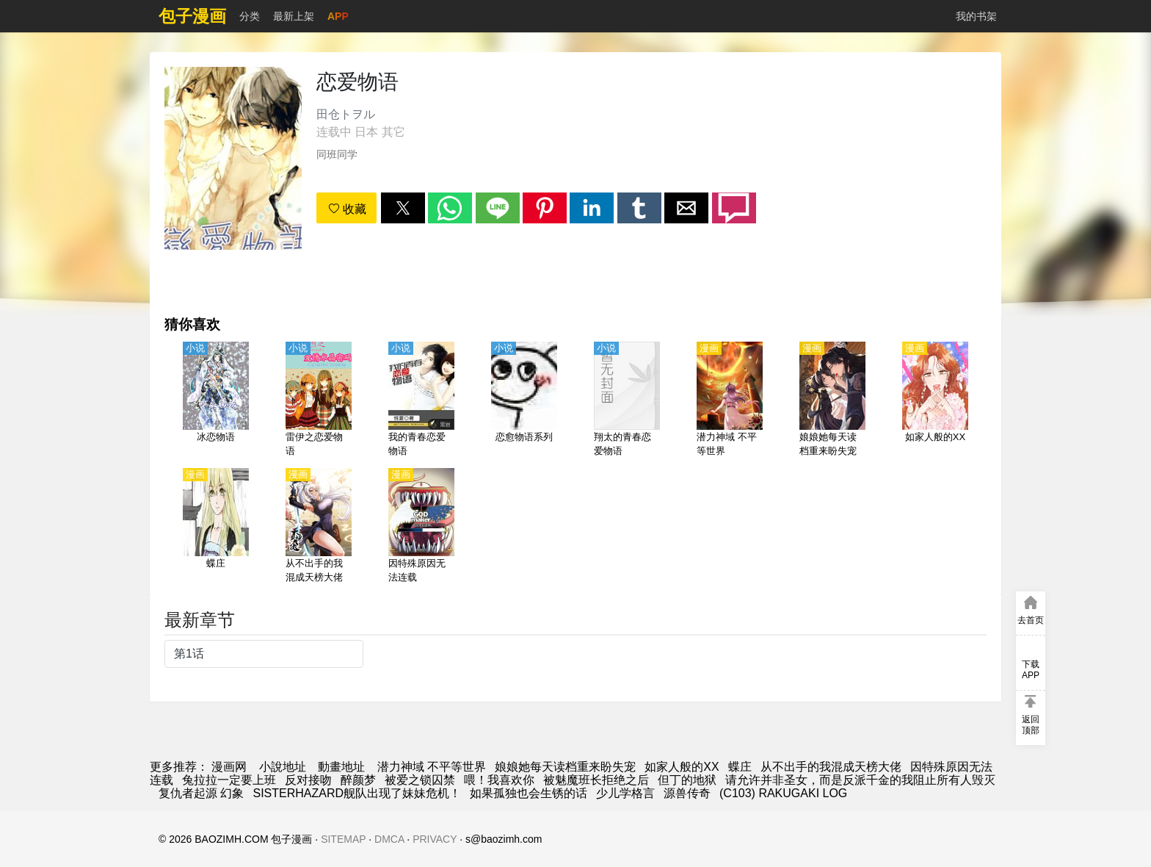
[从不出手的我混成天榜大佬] (319, 527)
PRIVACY (435, 839)
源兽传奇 (687, 793)
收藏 (347, 209)
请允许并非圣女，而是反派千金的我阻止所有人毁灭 (860, 780)
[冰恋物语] (216, 400)
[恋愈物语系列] (524, 400)
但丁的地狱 (687, 780)
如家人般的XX (682, 766)
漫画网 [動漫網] (229, 766)
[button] (403, 208)
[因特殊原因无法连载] (421, 527)
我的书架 (976, 16)
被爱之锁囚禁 (420, 780)
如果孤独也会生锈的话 (528, 793)
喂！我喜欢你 (499, 780)
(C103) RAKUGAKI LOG (783, 793)
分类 (249, 16)
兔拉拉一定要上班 (229, 780)
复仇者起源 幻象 (201, 793)
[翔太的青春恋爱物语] (627, 400)
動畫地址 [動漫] (341, 766)
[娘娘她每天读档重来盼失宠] (832, 400)
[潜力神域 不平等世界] (730, 400)
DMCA (389, 839)
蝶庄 (740, 766)
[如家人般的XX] (935, 400)
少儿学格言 (625, 793)
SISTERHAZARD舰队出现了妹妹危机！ (357, 793)
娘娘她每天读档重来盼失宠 (565, 766)
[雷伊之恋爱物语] (319, 400)
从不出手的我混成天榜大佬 (830, 766)
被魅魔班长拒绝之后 (596, 780)
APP (338, 16)
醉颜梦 (358, 780)
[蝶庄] (216, 527)
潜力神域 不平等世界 (431, 766)
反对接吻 (308, 780)
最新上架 (293, 16)
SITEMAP (343, 839)
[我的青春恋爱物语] (421, 400)
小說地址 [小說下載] (282, 766)
